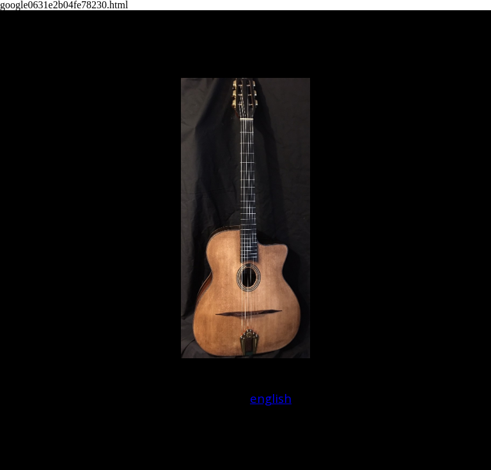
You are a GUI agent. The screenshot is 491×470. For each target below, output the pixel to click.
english (271, 398)
